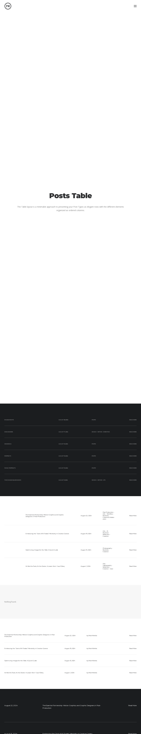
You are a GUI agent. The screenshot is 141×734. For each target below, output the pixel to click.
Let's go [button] (70, 677)
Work (42, 716)
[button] (5, 710)
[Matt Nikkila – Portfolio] (7, 6)
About (42, 713)
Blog (42, 719)
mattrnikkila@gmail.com (120, 710)
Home (42, 710)
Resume (43, 722)
